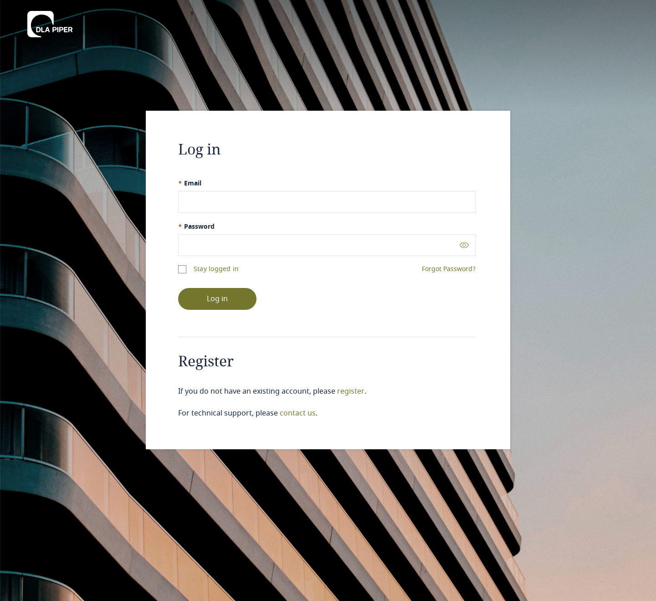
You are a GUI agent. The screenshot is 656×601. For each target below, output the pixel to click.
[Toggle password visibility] (464, 245)
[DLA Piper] (49, 21)
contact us (298, 413)
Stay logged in (216, 269)
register (350, 391)
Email (189, 183)
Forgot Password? (449, 269)
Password (196, 226)
